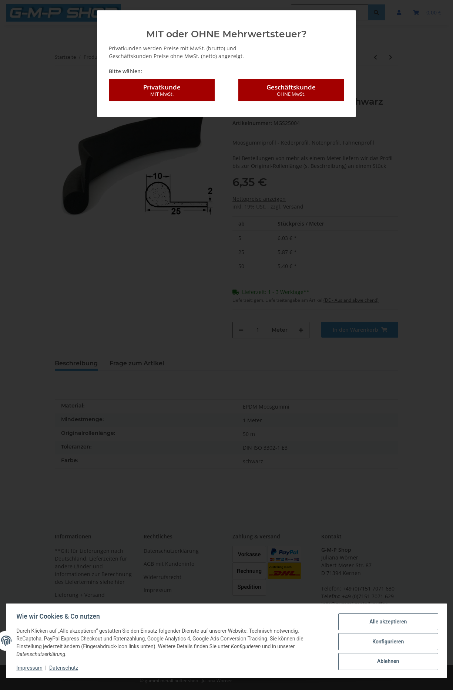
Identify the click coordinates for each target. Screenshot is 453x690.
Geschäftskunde (291, 90)
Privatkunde (162, 90)
